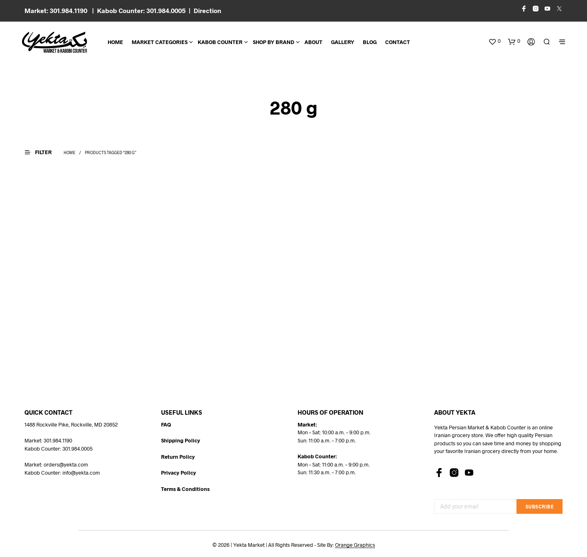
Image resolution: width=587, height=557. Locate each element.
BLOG (370, 42)
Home (115, 42)
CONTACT (397, 42)
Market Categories (160, 42)
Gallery (342, 42)
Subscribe (539, 506)
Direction (207, 10)
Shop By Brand (273, 42)
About (313, 42)
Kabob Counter (220, 42)
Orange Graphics (355, 545)
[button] (494, 41)
